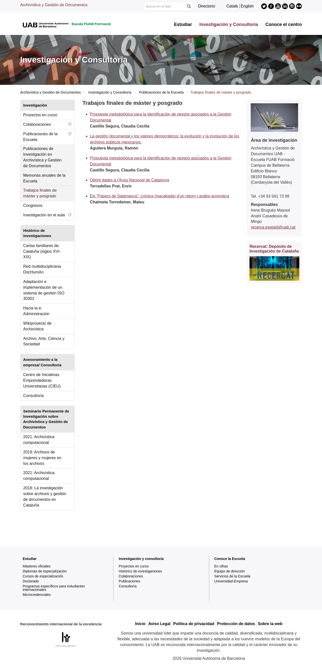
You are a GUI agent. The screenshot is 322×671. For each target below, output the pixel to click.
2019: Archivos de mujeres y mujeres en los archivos (42, 458)
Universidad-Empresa (231, 581)
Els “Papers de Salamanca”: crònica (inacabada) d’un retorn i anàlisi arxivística (159, 196)
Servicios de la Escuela (232, 576)
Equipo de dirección (229, 571)
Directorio (206, 6)
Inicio (140, 624)
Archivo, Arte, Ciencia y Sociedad (43, 341)
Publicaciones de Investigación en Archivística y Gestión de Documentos (42, 157)
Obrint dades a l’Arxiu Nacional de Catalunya (129, 180)
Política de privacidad (193, 624)
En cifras (221, 566)
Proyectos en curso (40, 115)
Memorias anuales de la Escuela (44, 178)
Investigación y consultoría (141, 559)
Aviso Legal (159, 624)
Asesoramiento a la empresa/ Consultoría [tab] (42, 362)
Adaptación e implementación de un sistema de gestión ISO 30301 (43, 290)
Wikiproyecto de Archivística (37, 326)
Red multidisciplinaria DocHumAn (42, 269)
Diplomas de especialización (45, 571)
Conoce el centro (283, 24)
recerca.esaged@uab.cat (273, 227)
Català (232, 6)
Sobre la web (270, 624)
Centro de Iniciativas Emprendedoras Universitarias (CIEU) (42, 380)
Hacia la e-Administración (36, 311)
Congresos (32, 205)
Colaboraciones (47, 124)
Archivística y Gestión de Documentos (53, 5)
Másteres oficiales (37, 566)
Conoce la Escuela (229, 559)
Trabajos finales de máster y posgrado (40, 193)
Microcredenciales (37, 595)
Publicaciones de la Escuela (161, 92)
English (247, 6)
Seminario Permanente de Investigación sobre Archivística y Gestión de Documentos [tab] (46, 419)
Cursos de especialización (43, 576)
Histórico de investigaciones (140, 571)
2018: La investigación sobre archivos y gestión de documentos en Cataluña (44, 496)
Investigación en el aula (47, 215)
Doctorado (31, 581)
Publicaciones (129, 581)
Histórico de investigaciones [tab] (37, 233)
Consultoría (33, 396)
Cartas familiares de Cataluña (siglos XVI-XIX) (42, 251)
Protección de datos (236, 624)
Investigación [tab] (35, 105)
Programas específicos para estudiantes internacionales (54, 588)
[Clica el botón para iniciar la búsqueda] (188, 6)
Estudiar (183, 24)
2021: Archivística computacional (38, 440)
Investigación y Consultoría (228, 24)
